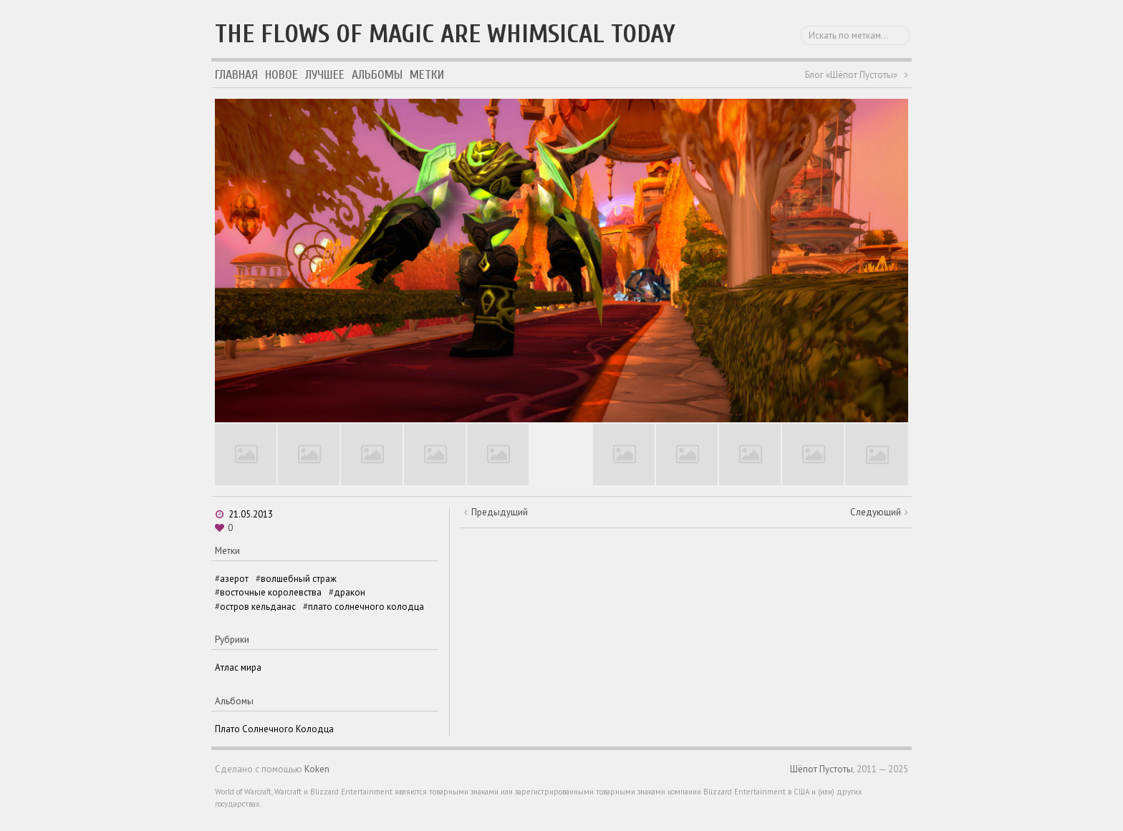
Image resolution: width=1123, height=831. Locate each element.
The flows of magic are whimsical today (445, 34)
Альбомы (377, 74)
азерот (234, 579)
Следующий (875, 512)
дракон (349, 592)
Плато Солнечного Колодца (274, 729)
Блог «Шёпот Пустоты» (851, 75)
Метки (427, 74)
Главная (236, 74)
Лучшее (324, 74)
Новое (281, 74)
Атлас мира (238, 667)
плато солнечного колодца (366, 607)
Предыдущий (499, 512)
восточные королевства (271, 592)
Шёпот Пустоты (821, 769)
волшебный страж (299, 579)
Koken (316, 769)
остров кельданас (258, 607)
